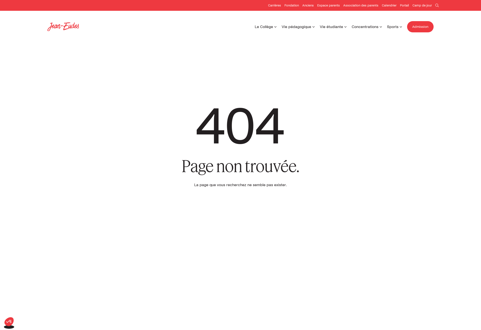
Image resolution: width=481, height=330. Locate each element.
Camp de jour (422, 5)
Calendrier (389, 5)
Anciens (308, 5)
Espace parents (328, 5)
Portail (404, 5)
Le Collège (264, 27)
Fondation (291, 5)
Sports (392, 27)
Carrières (274, 5)
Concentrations (365, 27)
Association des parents (360, 5)
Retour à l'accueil (240, 200)
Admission (420, 27)
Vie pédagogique (296, 27)
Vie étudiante (331, 27)
